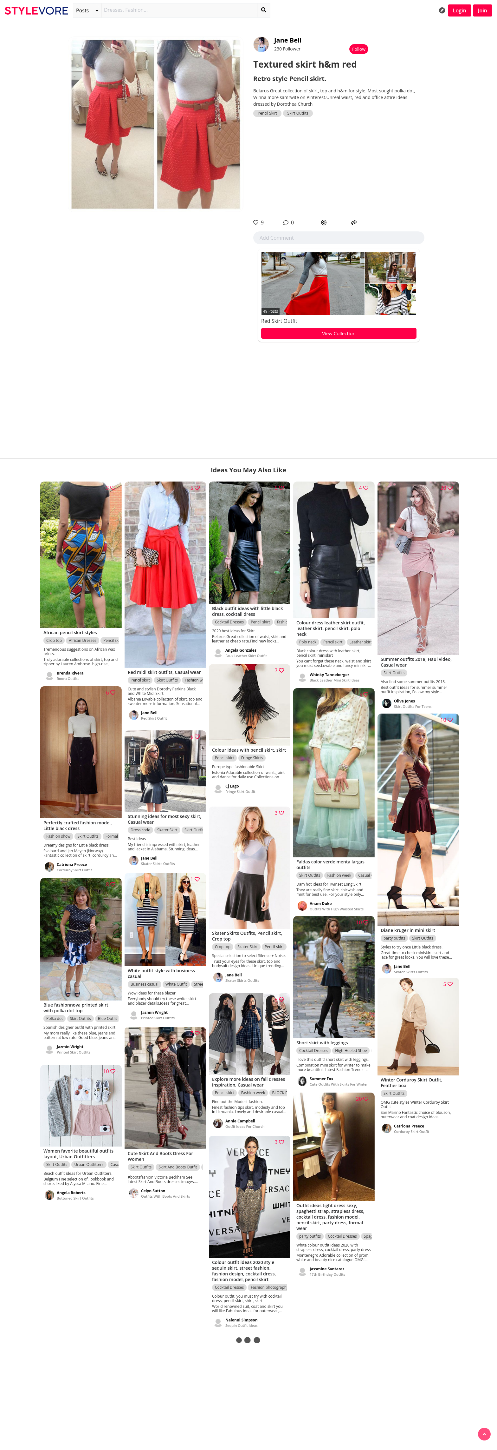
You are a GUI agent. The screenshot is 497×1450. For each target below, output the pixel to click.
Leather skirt (361, 638)
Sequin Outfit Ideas (241, 1322)
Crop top (54, 636)
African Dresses (82, 636)
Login (459, 10)
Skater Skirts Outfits (411, 966)
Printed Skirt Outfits (158, 1015)
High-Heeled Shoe (351, 1047)
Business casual (144, 981)
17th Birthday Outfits (327, 1271)
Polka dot (54, 1015)
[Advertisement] (339, 167)
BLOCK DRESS (284, 1090)
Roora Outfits (68, 674)
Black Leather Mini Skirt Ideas (334, 676)
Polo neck (307, 638)
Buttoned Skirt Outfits (75, 1196)
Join (482, 10)
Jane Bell (287, 40)
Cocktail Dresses (229, 619)
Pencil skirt (112, 636)
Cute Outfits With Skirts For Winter (339, 1081)
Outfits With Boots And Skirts (165, 1193)
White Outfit (176, 981)
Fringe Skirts (252, 761)
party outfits (394, 932)
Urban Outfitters (88, 1162)
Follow (358, 49)
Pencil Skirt (267, 113)
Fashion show (58, 832)
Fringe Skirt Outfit (240, 795)
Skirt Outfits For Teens (412, 702)
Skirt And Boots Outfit (177, 1164)
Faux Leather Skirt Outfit (246, 652)
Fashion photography (269, 1284)
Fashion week (197, 680)
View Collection (339, 333)
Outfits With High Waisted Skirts (337, 904)
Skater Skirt (167, 827)
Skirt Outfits (297, 113)
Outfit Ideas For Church (245, 1124)
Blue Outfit (107, 1015)
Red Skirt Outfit (279, 320)
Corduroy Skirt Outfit (74, 866)
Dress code (140, 827)
